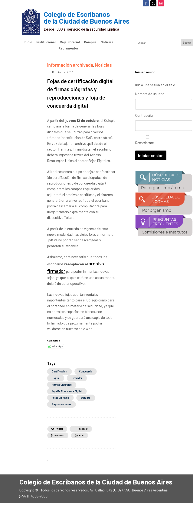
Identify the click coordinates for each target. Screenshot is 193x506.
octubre (85, 400)
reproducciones (61, 407)
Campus (90, 42)
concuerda (85, 374)
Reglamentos (69, 48)
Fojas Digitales (60, 400)
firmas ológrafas (62, 387)
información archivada (64, 64)
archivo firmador (102, 269)
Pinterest (60, 438)
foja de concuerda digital (67, 394)
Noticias (107, 42)
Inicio (28, 42)
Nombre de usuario (149, 94)
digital (55, 380)
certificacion (59, 374)
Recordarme (146, 138)
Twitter (60, 431)
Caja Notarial (70, 42)
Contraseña (144, 114)
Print (85, 438)
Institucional (46, 42)
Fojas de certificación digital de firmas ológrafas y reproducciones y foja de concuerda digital (79, 94)
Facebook (86, 431)
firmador (76, 380)
